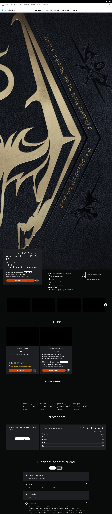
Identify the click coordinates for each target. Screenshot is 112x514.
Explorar (74, 9)
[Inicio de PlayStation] (3, 4)
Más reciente (38, 9)
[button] (58, 284)
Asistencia (44, 4)
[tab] (52, 466)
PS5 (11, 4)
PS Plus (19, 4)
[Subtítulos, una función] (56, 493)
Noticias (33, 4)
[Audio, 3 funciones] (56, 484)
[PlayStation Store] (9, 8)
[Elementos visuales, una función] (56, 475)
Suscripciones (65, 9)
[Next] (105, 303)
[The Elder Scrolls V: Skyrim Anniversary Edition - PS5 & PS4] (18, 303)
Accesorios (26, 4)
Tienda (38, 4)
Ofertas (56, 9)
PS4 (15, 4)
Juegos (6, 4)
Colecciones (48, 9)
